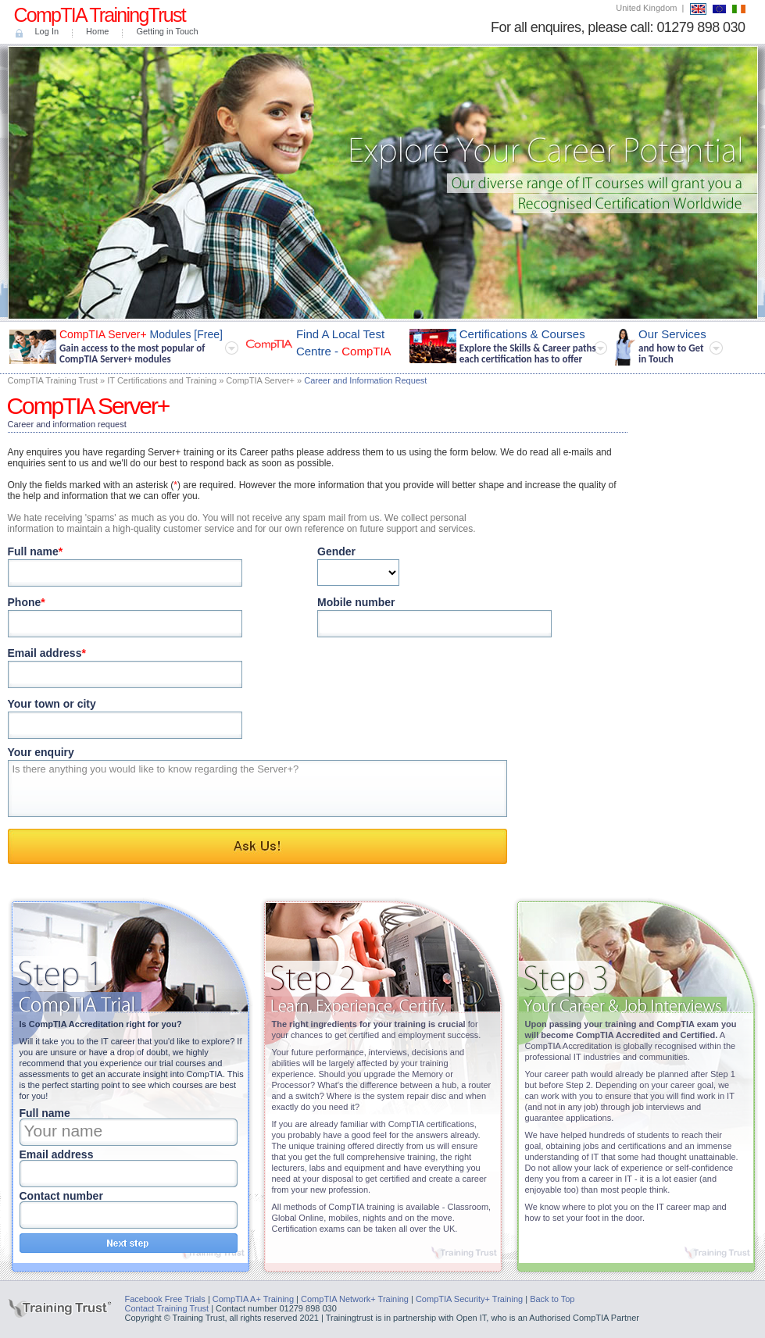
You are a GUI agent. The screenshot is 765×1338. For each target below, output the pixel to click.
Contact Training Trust (167, 1308)
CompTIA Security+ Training (469, 1299)
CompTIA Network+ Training (355, 1299)
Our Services (667, 346)
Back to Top (552, 1299)
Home (97, 31)
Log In (47, 31)
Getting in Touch (167, 31)
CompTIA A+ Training (253, 1299)
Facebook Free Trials (165, 1299)
